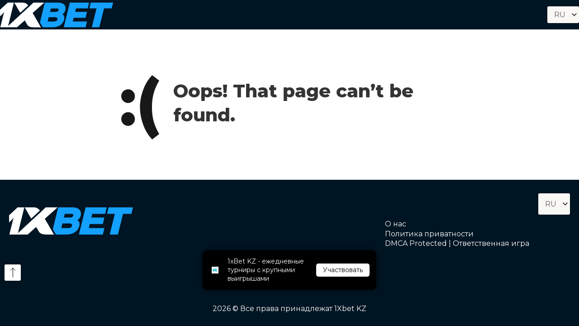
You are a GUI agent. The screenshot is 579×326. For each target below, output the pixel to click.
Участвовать (343, 270)
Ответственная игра (491, 243)
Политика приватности (429, 234)
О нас (395, 224)
